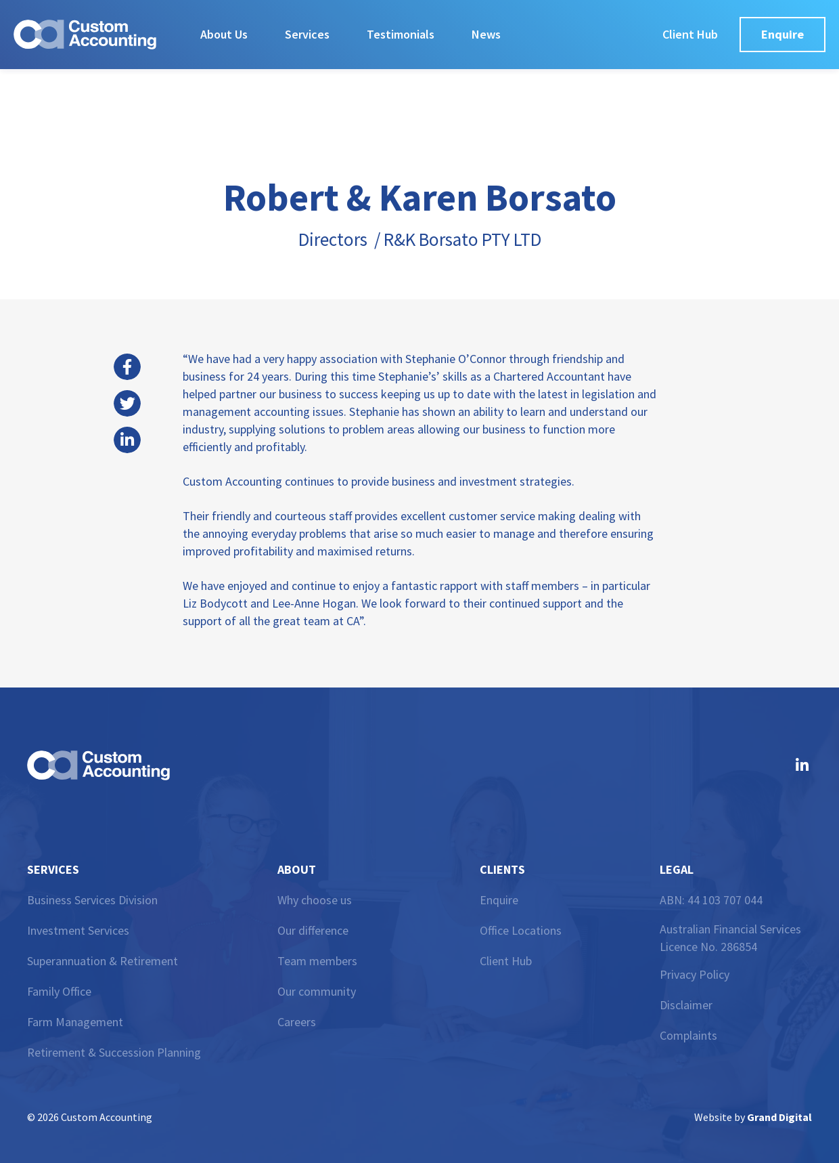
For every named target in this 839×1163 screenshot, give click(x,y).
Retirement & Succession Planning (114, 1052)
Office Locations (521, 930)
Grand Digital (779, 1117)
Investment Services (78, 930)
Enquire (499, 900)
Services (307, 34)
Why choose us (314, 900)
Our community (316, 991)
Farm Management (75, 1022)
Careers (296, 1022)
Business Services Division (92, 900)
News (486, 34)
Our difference (312, 930)
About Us (224, 34)
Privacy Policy (694, 974)
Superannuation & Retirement (102, 961)
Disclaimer (686, 1005)
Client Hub (506, 961)
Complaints (688, 1035)
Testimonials (400, 34)
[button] (127, 367)
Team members (317, 961)
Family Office (59, 991)
